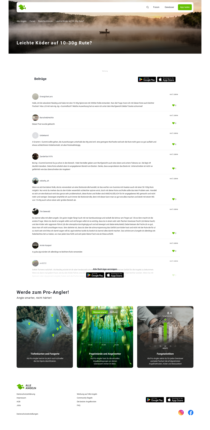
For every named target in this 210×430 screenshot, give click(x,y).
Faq (78, 405)
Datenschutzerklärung (26, 394)
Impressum (21, 398)
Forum (156, 7)
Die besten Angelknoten (86, 402)
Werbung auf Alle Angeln (87, 394)
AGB (18, 402)
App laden (185, 7)
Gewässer (169, 7)
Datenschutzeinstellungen (27, 414)
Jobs (19, 405)
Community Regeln (85, 398)
